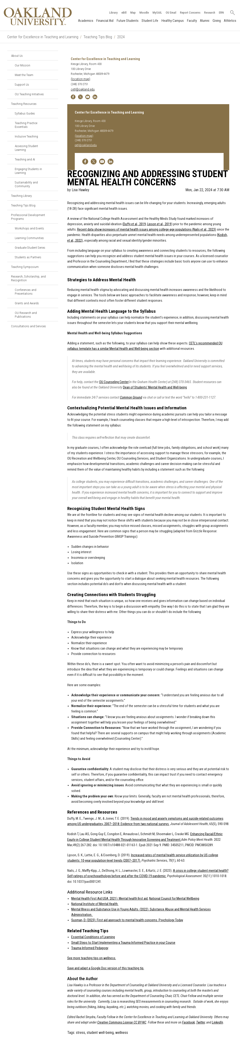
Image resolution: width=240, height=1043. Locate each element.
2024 (121, 37)
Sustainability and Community (26, 184)
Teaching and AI (25, 159)
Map (132, 12)
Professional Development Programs (28, 217)
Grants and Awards (27, 303)
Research (209, 12)
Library (113, 12)
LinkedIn (217, 1022)
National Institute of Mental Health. (94, 904)
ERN (221, 12)
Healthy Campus (172, 21)
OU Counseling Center (113, 382)
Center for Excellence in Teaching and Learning (42, 37)
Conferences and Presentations (25, 291)
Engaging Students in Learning (28, 171)
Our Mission (22, 65)
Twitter (200, 1022)
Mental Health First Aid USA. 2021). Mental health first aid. (109, 899)
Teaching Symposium (25, 267)
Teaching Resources (24, 104)
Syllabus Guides (25, 113)
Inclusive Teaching (26, 136)
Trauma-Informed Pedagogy (89, 948)
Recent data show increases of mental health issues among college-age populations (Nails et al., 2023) (146, 230)
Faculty (192, 21)
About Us (17, 55)
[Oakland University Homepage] (38, 16)
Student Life (150, 21)
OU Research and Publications (26, 314)
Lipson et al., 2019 (159, 224)
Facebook (188, 1022)
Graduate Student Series (30, 247)
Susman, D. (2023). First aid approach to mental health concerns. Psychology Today (127, 920)
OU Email (170, 12)
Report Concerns (190, 12)
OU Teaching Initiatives (29, 94)
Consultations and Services (28, 326)
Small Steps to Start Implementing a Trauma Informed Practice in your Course (123, 943)
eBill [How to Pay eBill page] (123, 12)
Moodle (144, 12)
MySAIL (157, 12)
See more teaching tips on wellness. (91, 958)
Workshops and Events (29, 228)
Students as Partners (28, 257)
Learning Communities (29, 238)
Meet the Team (24, 75)
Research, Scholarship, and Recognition (28, 278)
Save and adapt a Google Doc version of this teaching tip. (105, 968)
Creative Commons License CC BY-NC (121, 1022)
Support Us (22, 84)
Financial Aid (104, 21)
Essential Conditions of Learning (93, 937)
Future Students (127, 21)
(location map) (80, 79)
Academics (85, 21)
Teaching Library (21, 196)
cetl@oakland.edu (83, 89)
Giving (216, 21)
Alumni (204, 21)
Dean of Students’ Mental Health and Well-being (155, 387)
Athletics (230, 21)
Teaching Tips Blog (97, 37)
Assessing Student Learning (26, 148)
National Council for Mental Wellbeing (174, 899)
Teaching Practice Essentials (26, 125)
